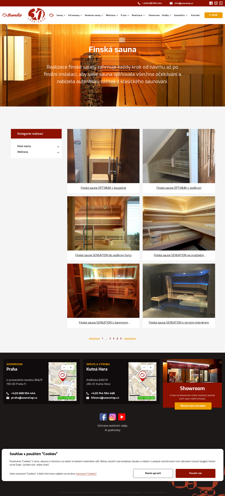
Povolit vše (195, 473)
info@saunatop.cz (184, 3)
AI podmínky (112, 430)
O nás (124, 15)
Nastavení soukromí (156, 492)
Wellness (110, 15)
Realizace (137, 15)
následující (130, 338)
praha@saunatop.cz (24, 398)
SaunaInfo (179, 15)
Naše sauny (24, 146)
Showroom (192, 388)
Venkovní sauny (93, 15)
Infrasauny (73, 15)
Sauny (60, 15)
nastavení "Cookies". (86, 473)
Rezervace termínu (193, 406)
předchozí (94, 338)
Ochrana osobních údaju (112, 426)
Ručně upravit (153, 473)
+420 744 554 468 (103, 393)
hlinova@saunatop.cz (105, 398)
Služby (165, 15)
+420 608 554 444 (152, 3)
